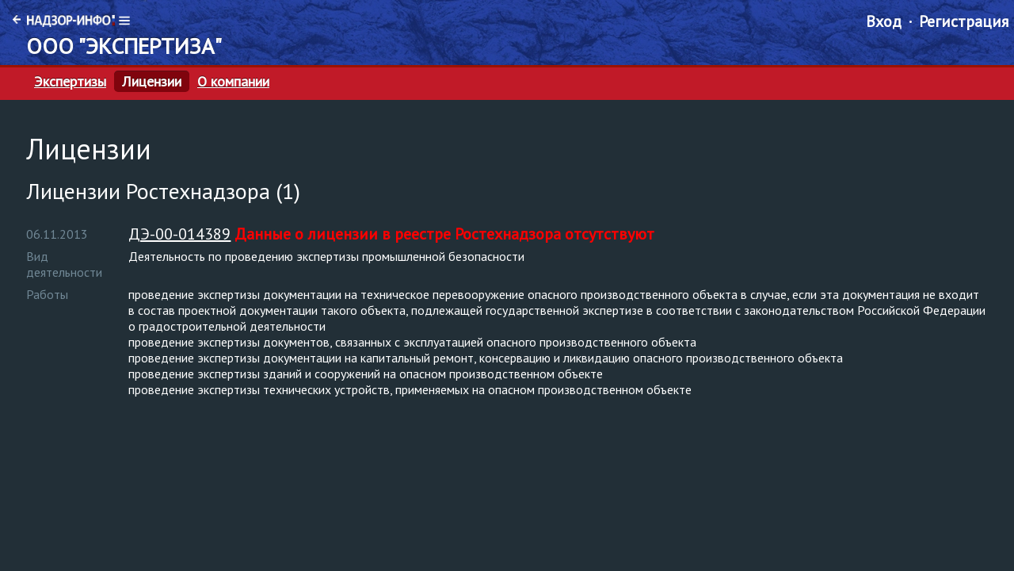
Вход (884, 21)
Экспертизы (70, 82)
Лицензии (151, 82)
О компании (233, 82)
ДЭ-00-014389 (179, 234)
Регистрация (963, 21)
